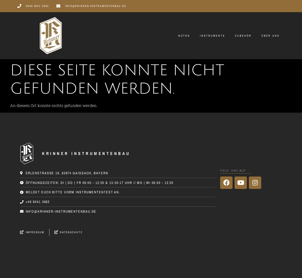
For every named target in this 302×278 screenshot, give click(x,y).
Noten (184, 35)
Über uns (270, 35)
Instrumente (212, 35)
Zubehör (243, 35)
